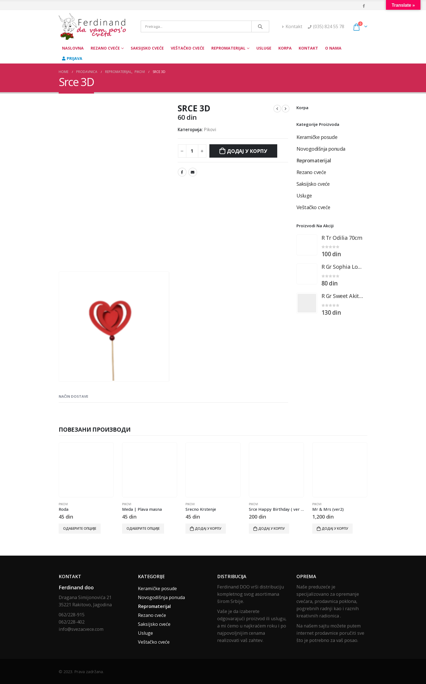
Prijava (72, 58)
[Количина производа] (192, 151)
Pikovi (210, 130)
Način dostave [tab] (73, 396)
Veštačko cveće (187, 48)
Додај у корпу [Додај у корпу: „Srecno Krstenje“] (208, 528)
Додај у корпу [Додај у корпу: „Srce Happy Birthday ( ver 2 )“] (271, 528)
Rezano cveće (105, 48)
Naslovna (73, 48)
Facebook (182, 172)
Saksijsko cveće (147, 48)
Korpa (285, 48)
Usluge (263, 48)
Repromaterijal (228, 48)
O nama (333, 48)
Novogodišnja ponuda (320, 148)
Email (192, 172)
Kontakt (292, 26)
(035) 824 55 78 (328, 26)
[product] (306, 244)
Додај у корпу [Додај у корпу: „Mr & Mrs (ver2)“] (335, 528)
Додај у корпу (247, 151)
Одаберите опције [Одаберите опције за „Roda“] (79, 528)
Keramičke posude (316, 137)
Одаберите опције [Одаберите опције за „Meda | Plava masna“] (143, 528)
